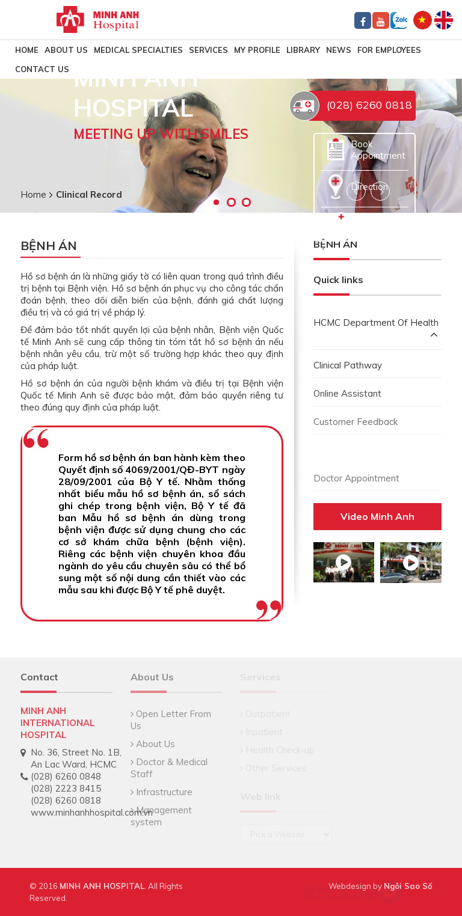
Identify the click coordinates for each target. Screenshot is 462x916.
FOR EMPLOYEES (389, 50)
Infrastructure (161, 792)
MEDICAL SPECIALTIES (138, 50)
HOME (26, 50)
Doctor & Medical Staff (169, 768)
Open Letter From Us (171, 719)
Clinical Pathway (347, 365)
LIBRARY (303, 50)
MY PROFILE (257, 50)
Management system (161, 816)
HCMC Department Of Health (376, 330)
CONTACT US (42, 69)
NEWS (338, 50)
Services (208, 50)
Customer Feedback (355, 421)
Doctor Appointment (356, 478)
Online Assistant (347, 393)
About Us (66, 50)
